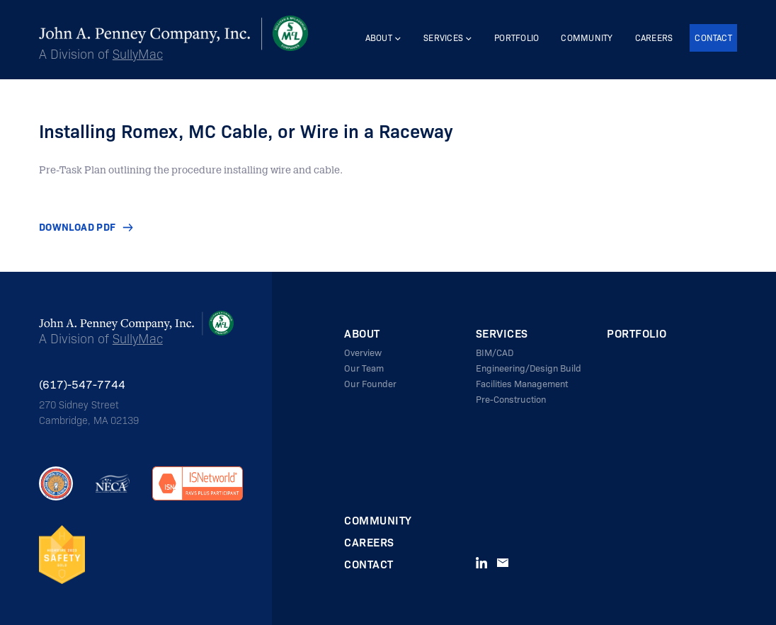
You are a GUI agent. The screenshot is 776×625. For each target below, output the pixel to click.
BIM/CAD (494, 352)
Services (443, 38)
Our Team (364, 368)
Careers (654, 38)
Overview (363, 352)
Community (586, 38)
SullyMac (138, 53)
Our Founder (370, 383)
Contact (713, 38)
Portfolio (516, 38)
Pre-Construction (511, 399)
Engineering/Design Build (528, 368)
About (378, 38)
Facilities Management (522, 383)
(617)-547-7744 (82, 384)
